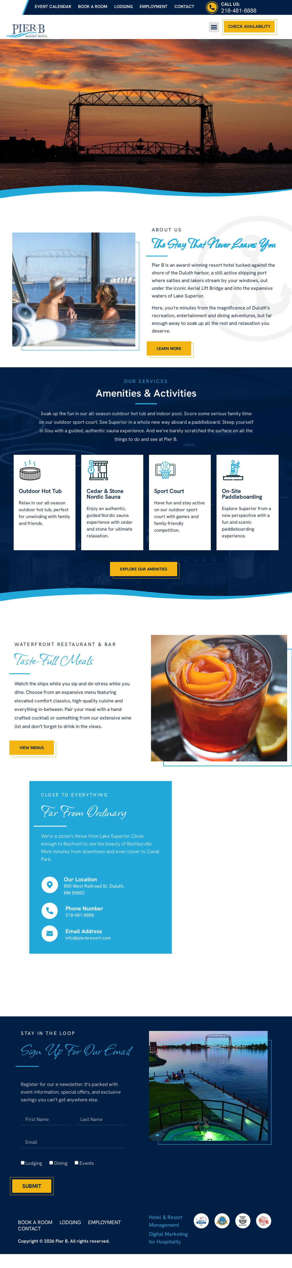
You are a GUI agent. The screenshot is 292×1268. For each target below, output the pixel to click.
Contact (184, 6)
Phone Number (84, 910)
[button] (214, 27)
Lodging (123, 6)
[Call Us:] (212, 7)
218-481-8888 (238, 10)
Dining (61, 1166)
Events (86, 1166)
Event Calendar (53, 6)
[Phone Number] (49, 913)
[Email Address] (49, 935)
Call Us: (230, 4)
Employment (154, 6)
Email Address (84, 933)
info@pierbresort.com (88, 940)
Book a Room (92, 6)
